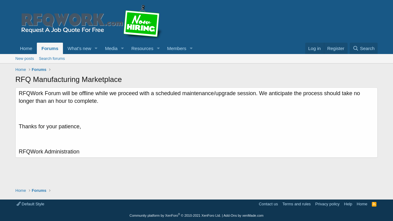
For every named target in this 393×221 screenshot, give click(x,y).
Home (26, 48)
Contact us (268, 204)
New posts (24, 58)
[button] (96, 48)
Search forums (52, 58)
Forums (49, 48)
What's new (79, 48)
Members (176, 48)
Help (348, 204)
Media (111, 48)
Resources (142, 48)
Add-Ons (230, 215)
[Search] (364, 48)
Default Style (30, 204)
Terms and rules (296, 204)
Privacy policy (327, 204)
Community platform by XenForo (175, 215)
